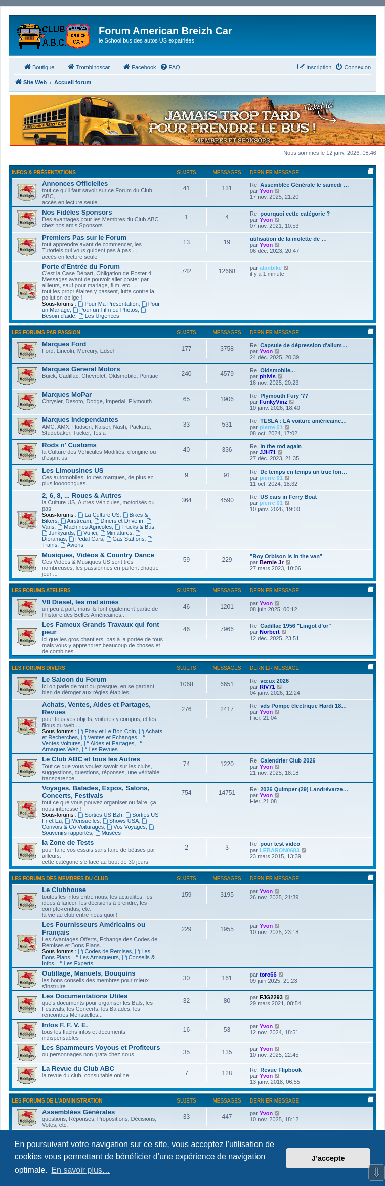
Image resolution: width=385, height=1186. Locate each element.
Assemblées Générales (78, 1112)
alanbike (271, 268)
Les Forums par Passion (46, 332)
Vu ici (87, 533)
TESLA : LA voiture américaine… (303, 421)
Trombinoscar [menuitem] (88, 66)
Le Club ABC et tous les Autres (91, 759)
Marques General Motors (81, 369)
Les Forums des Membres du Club (60, 878)
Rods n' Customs (69, 445)
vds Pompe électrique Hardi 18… (303, 706)
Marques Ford (64, 344)
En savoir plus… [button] (80, 1170)
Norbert (270, 632)
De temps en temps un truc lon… (303, 472)
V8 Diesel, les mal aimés (80, 602)
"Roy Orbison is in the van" (286, 556)
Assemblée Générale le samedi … (304, 185)
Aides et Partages (109, 743)
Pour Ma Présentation (108, 304)
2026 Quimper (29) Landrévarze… (304, 789)
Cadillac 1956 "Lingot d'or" (295, 626)
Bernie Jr (272, 562)
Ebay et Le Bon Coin (107, 731)
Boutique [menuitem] (38, 66)
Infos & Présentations (44, 172)
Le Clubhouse (64, 890)
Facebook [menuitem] (139, 66)
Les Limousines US (73, 470)
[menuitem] (170, 67)
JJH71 (268, 452)
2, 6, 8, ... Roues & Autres (81, 495)
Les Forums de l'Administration (57, 1101)
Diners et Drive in (118, 521)
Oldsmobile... (277, 370)
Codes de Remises (105, 951)
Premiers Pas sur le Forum (84, 237)
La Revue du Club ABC (78, 1068)
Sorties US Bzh (100, 815)
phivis (268, 376)
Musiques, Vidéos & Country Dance (98, 555)
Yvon (266, 191)
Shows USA (121, 821)
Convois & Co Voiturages (95, 824)
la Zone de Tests (68, 842)
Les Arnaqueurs (96, 957)
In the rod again (281, 446)
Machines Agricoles (84, 527)
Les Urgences (98, 316)
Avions (71, 545)
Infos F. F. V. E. (65, 1025)
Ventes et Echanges (109, 737)
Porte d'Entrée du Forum (81, 266)
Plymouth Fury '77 (284, 396)
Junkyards (58, 533)
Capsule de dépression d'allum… (304, 345)
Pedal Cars (86, 539)
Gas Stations (125, 539)
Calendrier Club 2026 (287, 760)
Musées (108, 833)
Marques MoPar (67, 394)
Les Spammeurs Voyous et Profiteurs (101, 1047)
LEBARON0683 (280, 850)
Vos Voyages (126, 827)
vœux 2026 (274, 680)
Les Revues (100, 749)
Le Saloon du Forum (74, 679)
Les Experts (75, 963)
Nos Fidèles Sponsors (77, 212)
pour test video (280, 844)
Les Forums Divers (38, 668)
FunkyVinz (273, 402)
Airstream (76, 521)
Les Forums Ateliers (41, 591)
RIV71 (267, 687)
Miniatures (116, 533)
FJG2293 (271, 997)
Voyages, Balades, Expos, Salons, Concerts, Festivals (95, 791)
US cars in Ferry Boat (288, 497)
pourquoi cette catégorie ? (295, 213)
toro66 (268, 974)
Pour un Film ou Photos (105, 310)
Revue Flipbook (281, 1070)
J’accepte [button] (328, 1158)
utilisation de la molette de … (288, 239)
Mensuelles (82, 821)
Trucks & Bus (134, 527)
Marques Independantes (80, 419)
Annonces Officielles (75, 183)
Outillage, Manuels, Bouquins (89, 973)
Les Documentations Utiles (84, 996)
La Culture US (99, 515)
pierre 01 (271, 427)
